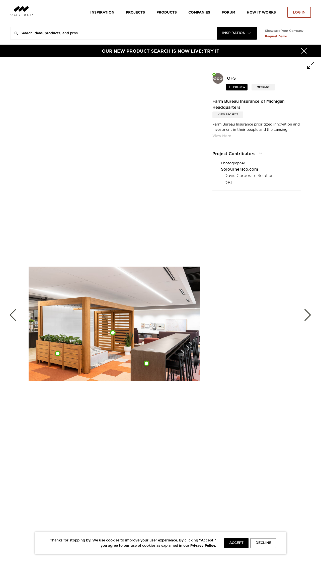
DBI (228, 182)
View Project (228, 114)
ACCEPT (236, 543)
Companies (199, 12)
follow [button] (238, 87)
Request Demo (276, 36)
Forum (228, 12)
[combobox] (237, 33)
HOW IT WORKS (261, 12)
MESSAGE (263, 87)
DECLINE (263, 543)
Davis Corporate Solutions (250, 175)
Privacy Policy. (203, 545)
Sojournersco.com (239, 169)
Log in (299, 12)
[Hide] (304, 51)
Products (166, 12)
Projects (135, 12)
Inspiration (102, 12)
